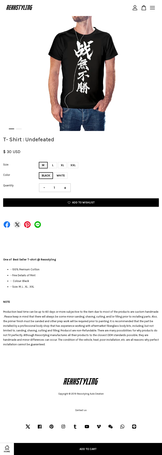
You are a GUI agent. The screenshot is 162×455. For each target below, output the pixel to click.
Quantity (8, 185)
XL (62, 165)
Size (5, 164)
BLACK (46, 175)
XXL (73, 165)
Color (6, 174)
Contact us (81, 410)
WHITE (61, 175)
